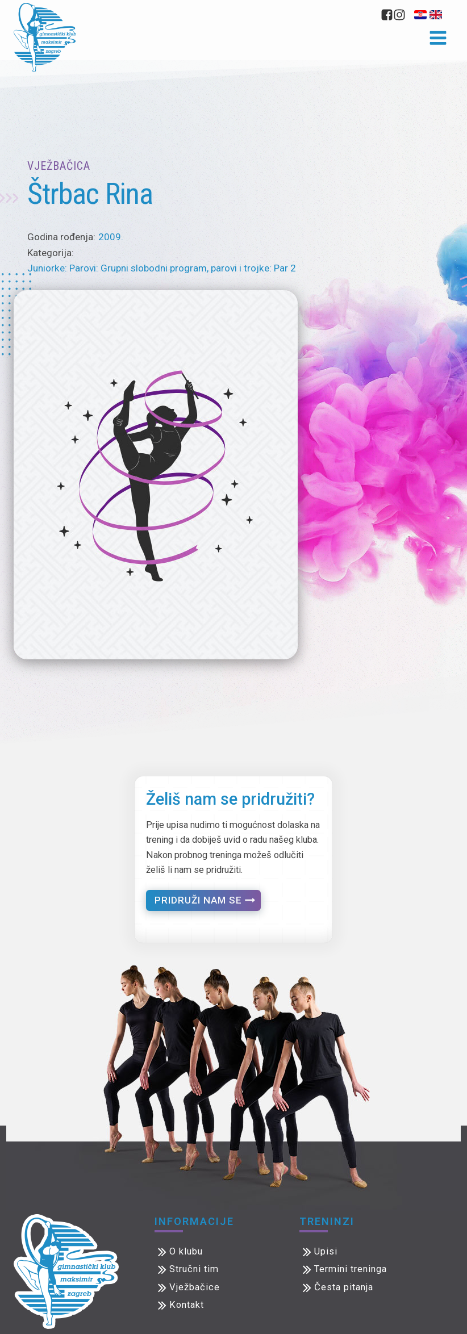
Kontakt (186, 1304)
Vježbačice (194, 1287)
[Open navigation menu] (438, 39)
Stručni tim (194, 1269)
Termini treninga (350, 1269)
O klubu (186, 1251)
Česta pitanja (343, 1287)
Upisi (325, 1251)
